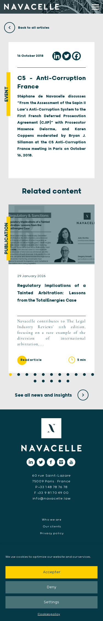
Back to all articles (26, 28)
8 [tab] (68, 374)
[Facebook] (76, 56)
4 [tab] (35, 374)
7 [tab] (59, 374)
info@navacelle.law (52, 499)
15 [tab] (59, 381)
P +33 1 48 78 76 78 (51, 487)
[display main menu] (95, 7)
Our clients (52, 526)
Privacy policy (52, 533)
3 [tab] (27, 374)
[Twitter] (66, 56)
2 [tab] (18, 374)
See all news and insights (51, 395)
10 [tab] (84, 374)
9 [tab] (76, 374)
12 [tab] (35, 381)
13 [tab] (43, 381)
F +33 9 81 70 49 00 (51, 493)
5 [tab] (43, 374)
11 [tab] (92, 374)
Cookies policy (49, 614)
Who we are (51, 519)
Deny (51, 587)
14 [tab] (51, 381)
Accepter (51, 572)
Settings (51, 602)
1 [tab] (10, 374)
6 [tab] (51, 374)
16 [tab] (68, 381)
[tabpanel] (51, 288)
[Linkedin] (56, 56)
